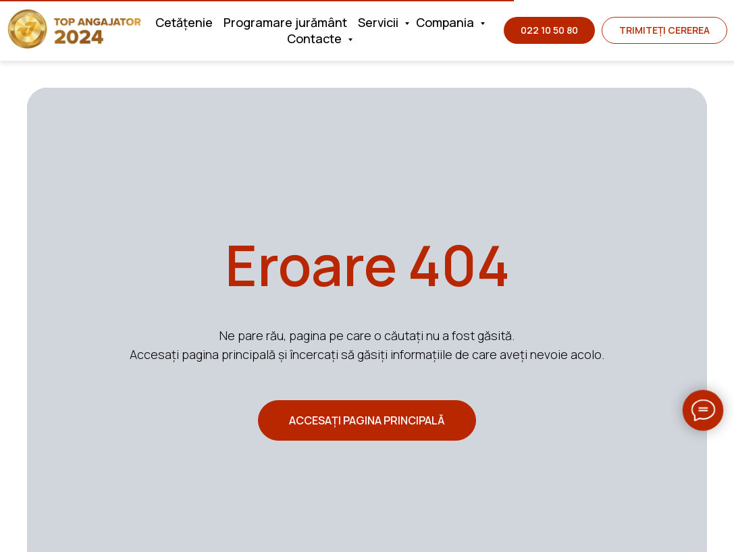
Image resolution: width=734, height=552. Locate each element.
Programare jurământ (285, 22)
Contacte (315, 38)
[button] (664, 30)
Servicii (379, 22)
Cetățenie (184, 22)
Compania (446, 22)
